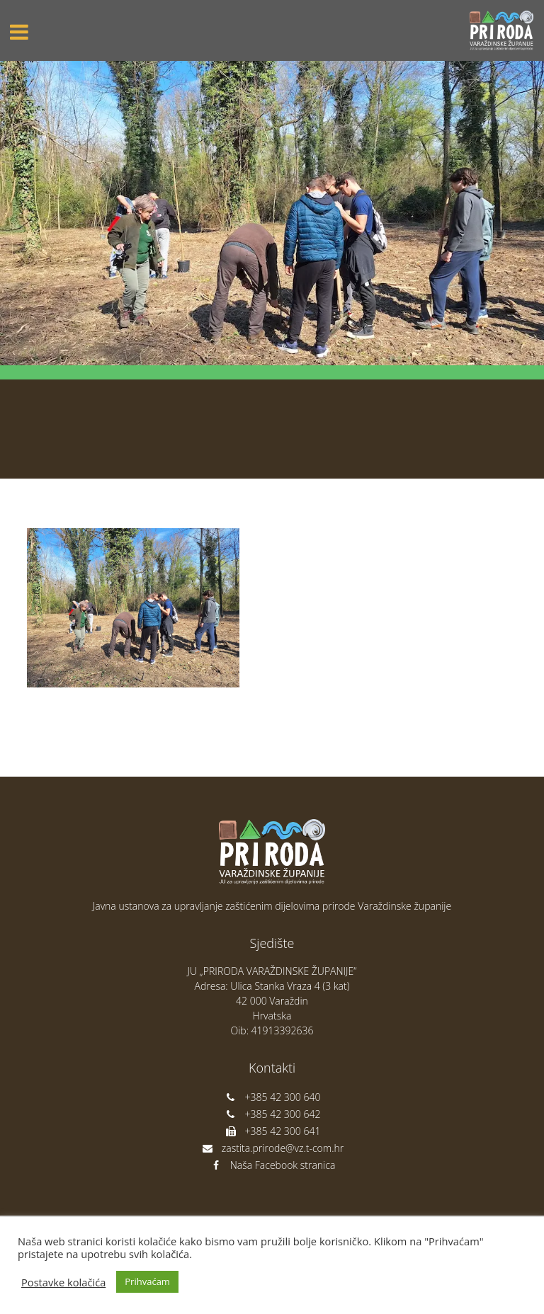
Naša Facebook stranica (272, 1165)
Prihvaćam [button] (147, 1281)
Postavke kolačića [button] (63, 1282)
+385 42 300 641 (272, 1131)
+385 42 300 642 (272, 1114)
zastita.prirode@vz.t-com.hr (272, 1148)
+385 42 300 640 (272, 1097)
